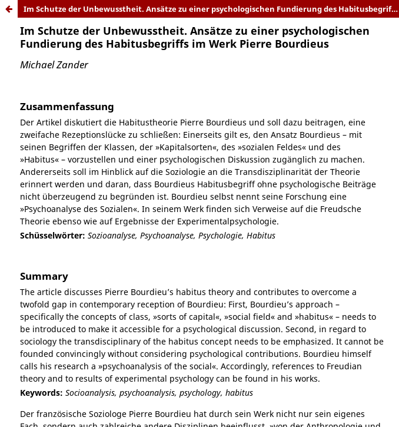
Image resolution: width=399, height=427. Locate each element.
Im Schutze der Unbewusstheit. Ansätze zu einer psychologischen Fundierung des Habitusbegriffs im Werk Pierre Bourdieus (211, 9)
